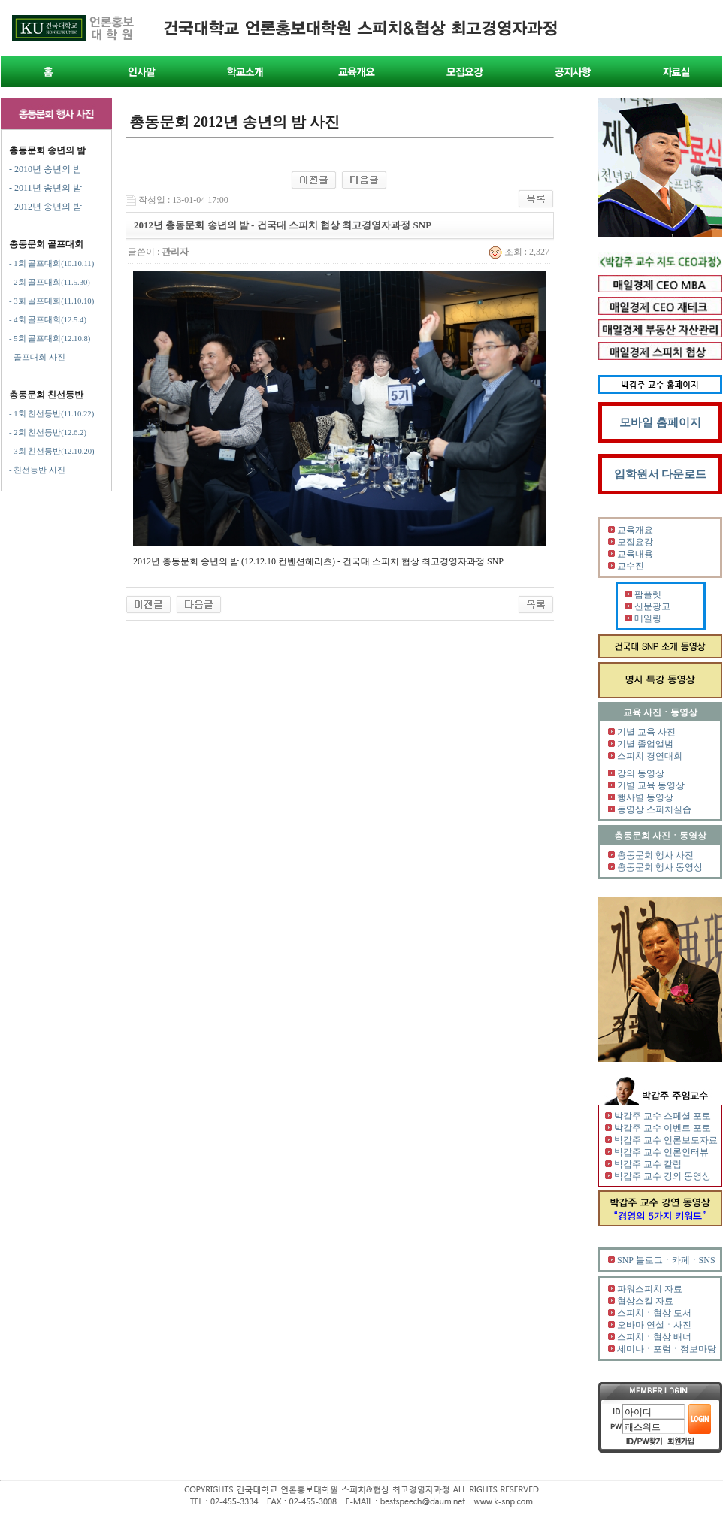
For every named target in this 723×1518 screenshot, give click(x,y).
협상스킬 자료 (645, 1301)
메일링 (647, 618)
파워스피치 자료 (649, 1289)
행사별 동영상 (645, 797)
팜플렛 (647, 594)
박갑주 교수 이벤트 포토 (662, 1128)
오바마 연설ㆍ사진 (654, 1325)
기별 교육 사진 (646, 732)
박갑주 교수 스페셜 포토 (662, 1116)
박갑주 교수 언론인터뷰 (661, 1152)
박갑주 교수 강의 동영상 (662, 1176)
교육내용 (635, 554)
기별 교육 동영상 (651, 785)
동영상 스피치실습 (654, 809)
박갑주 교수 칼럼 (648, 1164)
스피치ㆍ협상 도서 (654, 1313)
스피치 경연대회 (649, 756)
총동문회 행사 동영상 (660, 867)
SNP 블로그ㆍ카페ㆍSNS (666, 1260)
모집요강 (635, 542)
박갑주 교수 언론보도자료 (666, 1140)
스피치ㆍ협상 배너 (654, 1337)
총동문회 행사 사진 (655, 855)
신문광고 (652, 606)
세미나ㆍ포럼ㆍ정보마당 (666, 1349)
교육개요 (635, 530)
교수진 (630, 566)
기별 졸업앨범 (645, 744)
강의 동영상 (640, 773)
